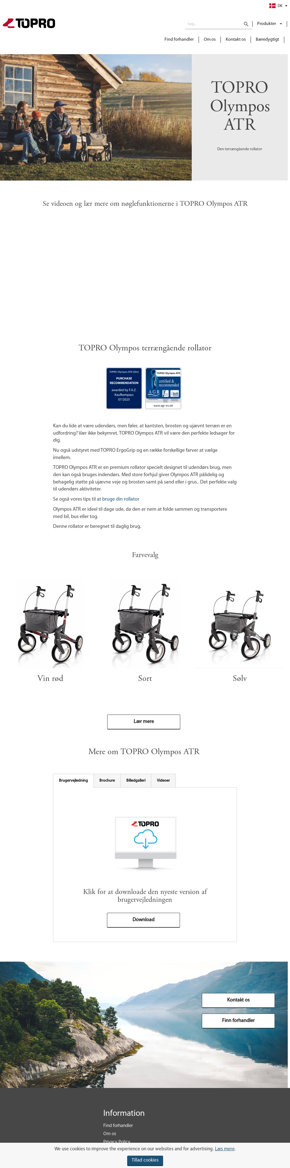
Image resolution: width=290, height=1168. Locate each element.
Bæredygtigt (267, 39)
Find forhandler (179, 39)
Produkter (267, 24)
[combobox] (218, 24)
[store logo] (29, 24)
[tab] (73, 781)
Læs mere (225, 1149)
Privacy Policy (116, 1142)
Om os (210, 39)
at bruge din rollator (118, 499)
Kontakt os (236, 39)
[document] (145, 1155)
